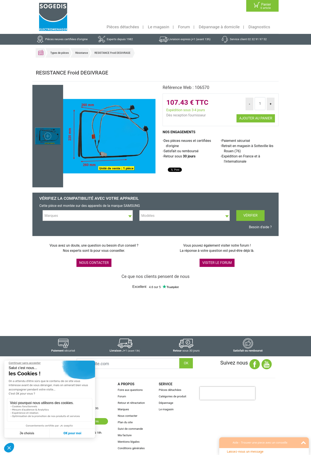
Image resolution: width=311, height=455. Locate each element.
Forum (184, 26)
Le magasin (158, 26)
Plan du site (125, 422)
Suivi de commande (130, 428)
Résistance (81, 52)
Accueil (41, 52)
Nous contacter (127, 415)
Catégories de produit (172, 396)
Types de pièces (59, 52)
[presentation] (227, 393)
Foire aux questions (130, 390)
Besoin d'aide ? (260, 227)
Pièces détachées (123, 26)
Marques (123, 409)
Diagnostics (259, 26)
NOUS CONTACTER (94, 263)
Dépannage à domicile (219, 26)
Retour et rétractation (131, 402)
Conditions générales (131, 448)
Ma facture (125, 435)
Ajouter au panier (255, 118)
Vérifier (250, 215)
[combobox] (88, 215)
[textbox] (88, 215)
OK (186, 363)
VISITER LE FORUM (217, 263)
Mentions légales (129, 441)
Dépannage (166, 402)
